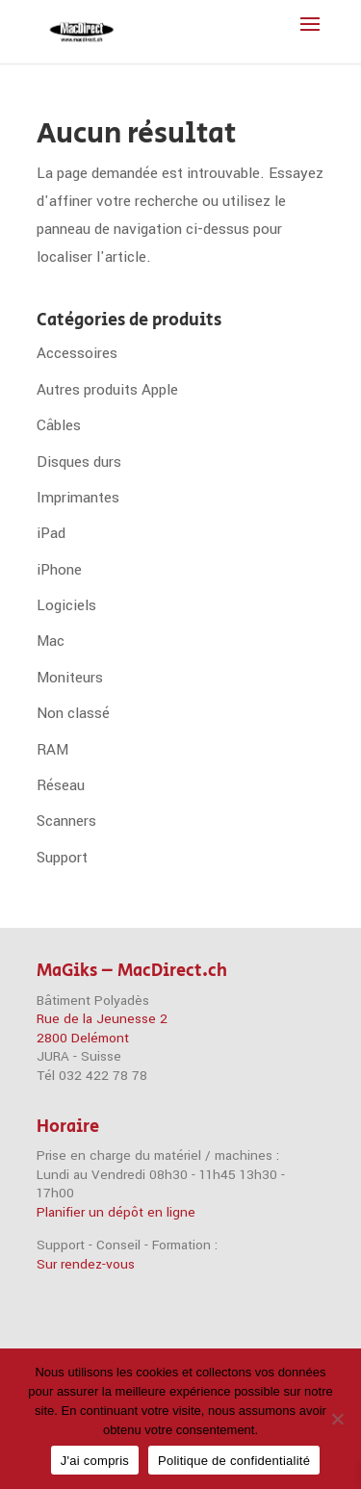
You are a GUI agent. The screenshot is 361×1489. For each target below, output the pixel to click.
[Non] (337, 1418)
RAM (52, 749)
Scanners (66, 821)
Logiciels (66, 605)
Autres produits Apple (107, 389)
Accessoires (77, 353)
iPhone (59, 569)
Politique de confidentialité (234, 1460)
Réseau (61, 785)
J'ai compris (95, 1460)
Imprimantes (78, 497)
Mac (50, 641)
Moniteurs (70, 677)
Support (62, 857)
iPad (51, 533)
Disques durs (79, 462)
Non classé (73, 713)
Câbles (59, 425)
